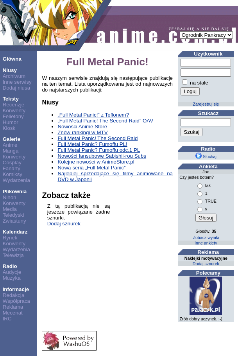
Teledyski (13, 215)
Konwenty (14, 110)
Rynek (10, 238)
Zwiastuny (14, 221)
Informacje (16, 289)
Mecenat (13, 313)
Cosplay (12, 162)
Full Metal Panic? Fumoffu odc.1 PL (98, 150)
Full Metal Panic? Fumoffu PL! (92, 144)
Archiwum (14, 76)
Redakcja (14, 295)
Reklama (13, 307)
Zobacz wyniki (206, 237)
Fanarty (11, 168)
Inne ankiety (206, 243)
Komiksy (12, 174)
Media (10, 209)
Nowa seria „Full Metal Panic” (91, 168)
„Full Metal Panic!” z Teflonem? (93, 115)
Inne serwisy (17, 82)
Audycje (12, 272)
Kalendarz (15, 232)
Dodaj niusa (16, 88)
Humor (10, 122)
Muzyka (12, 278)
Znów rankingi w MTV (82, 132)
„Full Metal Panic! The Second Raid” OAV (105, 121)
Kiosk (9, 128)
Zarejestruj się (206, 104)
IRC (7, 319)
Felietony (13, 116)
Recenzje (14, 105)
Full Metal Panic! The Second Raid (97, 138)
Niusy (10, 70)
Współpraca (16, 301)
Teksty (11, 99)
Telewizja (13, 255)
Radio (10, 266)
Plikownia (15, 191)
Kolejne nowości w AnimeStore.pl (95, 162)
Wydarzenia (16, 180)
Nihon (9, 197)
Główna (12, 59)
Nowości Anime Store (82, 126)
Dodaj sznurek (64, 224)
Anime (10, 145)
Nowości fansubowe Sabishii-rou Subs (101, 156)
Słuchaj (206, 156)
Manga (11, 151)
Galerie (11, 139)
